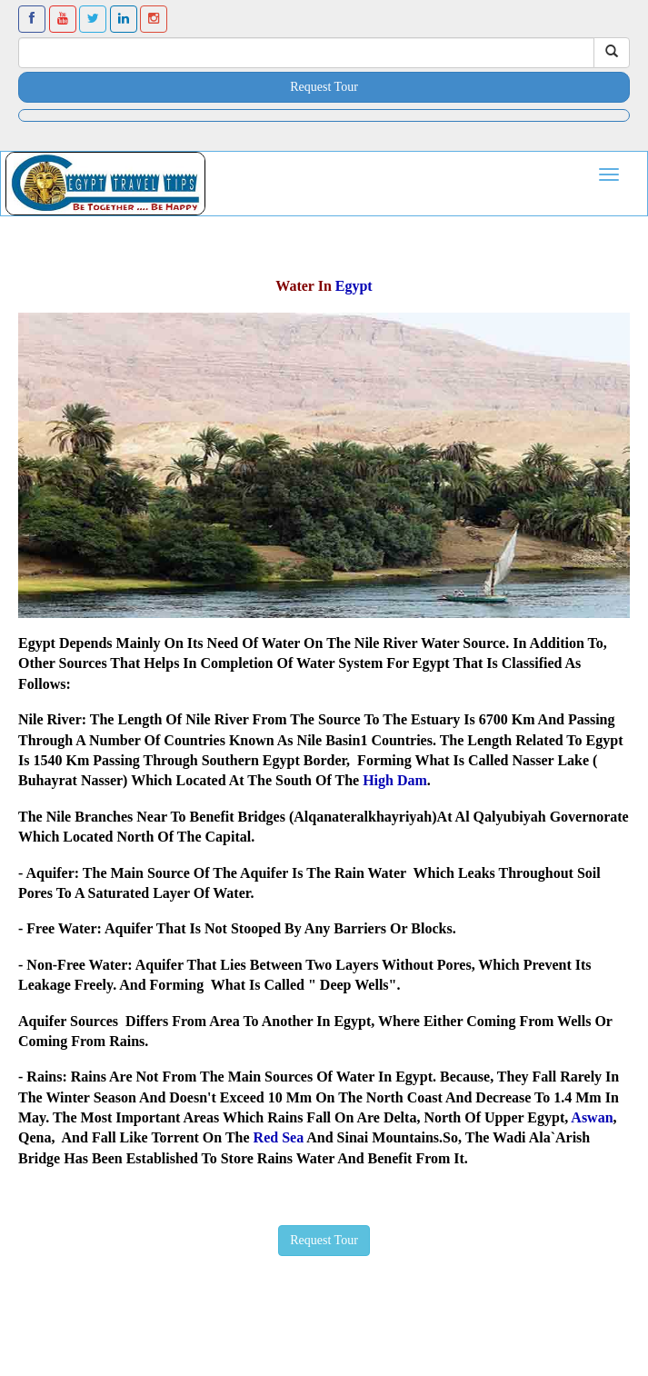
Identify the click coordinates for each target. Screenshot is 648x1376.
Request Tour (324, 87)
